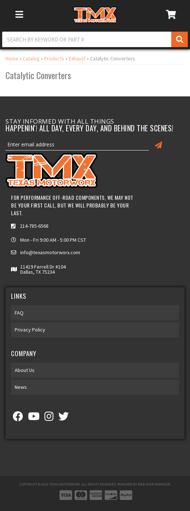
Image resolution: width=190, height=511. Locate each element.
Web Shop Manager (154, 484)
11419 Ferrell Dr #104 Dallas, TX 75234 (43, 269)
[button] (95, 39)
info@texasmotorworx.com (50, 252)
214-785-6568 (34, 226)
